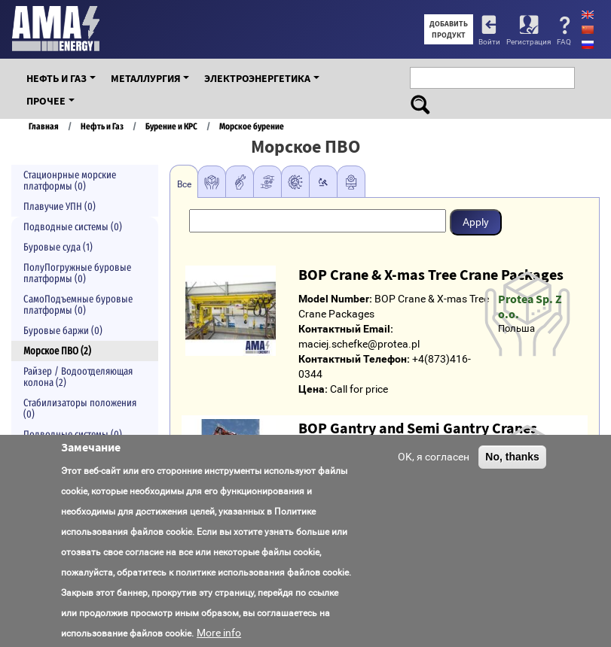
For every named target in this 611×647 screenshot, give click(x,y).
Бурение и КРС (171, 126)
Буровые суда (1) (58, 247)
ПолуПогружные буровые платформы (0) (77, 273)
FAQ (564, 42)
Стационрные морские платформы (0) (69, 181)
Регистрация (528, 42)
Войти (489, 42)
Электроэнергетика (257, 78)
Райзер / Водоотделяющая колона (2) (78, 377)
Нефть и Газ (56, 78)
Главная (44, 126)
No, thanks (512, 457)
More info (219, 633)
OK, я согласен (433, 457)
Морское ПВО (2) (57, 351)
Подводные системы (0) (72, 226)
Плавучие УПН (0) (59, 206)
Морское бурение (251, 126)
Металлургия (146, 78)
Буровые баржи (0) (62, 330)
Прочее (46, 101)
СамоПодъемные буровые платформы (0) (78, 305)
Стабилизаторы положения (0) (79, 408)
